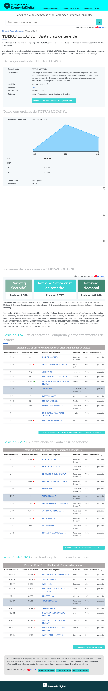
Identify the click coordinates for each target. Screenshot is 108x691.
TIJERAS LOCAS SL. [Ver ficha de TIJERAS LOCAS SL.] (49, 389)
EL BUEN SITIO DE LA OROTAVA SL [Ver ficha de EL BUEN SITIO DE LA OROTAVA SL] (55, 474)
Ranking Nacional (50, 8)
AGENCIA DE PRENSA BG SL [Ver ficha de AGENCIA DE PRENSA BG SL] (52, 511)
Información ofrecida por (90, 27)
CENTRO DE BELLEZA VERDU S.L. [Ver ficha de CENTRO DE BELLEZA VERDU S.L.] (55, 376)
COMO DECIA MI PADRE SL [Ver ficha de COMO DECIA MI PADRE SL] (52, 467)
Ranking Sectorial (91, 8)
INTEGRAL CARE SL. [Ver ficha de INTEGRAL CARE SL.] (49, 396)
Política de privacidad (80, 670)
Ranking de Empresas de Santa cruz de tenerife (84, 548)
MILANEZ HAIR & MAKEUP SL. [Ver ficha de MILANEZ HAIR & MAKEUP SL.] (53, 405)
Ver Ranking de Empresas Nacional (89, 647)
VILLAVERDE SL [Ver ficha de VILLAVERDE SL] (48, 525)
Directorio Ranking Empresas (12, 31)
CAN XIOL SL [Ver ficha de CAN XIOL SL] (47, 584)
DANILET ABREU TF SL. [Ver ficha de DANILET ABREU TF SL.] (51, 357)
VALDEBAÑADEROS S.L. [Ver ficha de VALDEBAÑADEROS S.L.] (51, 608)
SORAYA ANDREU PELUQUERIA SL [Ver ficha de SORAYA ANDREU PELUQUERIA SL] (55, 364)
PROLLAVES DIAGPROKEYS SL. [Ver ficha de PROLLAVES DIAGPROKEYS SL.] (54, 533)
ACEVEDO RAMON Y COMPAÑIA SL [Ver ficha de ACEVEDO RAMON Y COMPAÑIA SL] (55, 503)
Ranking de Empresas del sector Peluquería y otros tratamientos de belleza (72, 432)
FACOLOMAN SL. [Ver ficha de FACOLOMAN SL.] (48, 489)
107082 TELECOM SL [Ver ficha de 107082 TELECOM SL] (50, 579)
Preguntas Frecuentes (46, 670)
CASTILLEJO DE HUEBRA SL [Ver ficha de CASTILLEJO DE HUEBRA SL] (53, 635)
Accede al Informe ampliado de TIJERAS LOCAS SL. (54, 101)
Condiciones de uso (64, 670)
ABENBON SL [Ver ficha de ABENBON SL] (47, 372)
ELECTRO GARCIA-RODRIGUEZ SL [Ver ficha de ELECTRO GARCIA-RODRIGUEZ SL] (55, 481)
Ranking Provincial (71, 8)
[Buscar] (99, 22)
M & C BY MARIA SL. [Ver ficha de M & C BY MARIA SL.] (50, 401)
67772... (35, 88)
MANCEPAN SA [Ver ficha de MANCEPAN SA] (48, 596)
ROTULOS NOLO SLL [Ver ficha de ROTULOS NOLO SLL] (50, 518)
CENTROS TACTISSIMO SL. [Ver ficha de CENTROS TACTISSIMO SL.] (52, 420)
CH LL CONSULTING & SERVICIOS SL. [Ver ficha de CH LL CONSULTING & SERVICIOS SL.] (56, 574)
